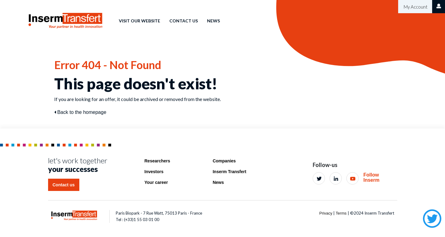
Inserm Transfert (229, 171)
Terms (341, 213)
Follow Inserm (371, 177)
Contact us (183, 20)
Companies (224, 160)
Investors (154, 171)
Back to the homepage (80, 112)
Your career (156, 182)
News (213, 20)
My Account (415, 7)
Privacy (325, 213)
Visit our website (139, 20)
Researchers (157, 160)
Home (103, 16)
